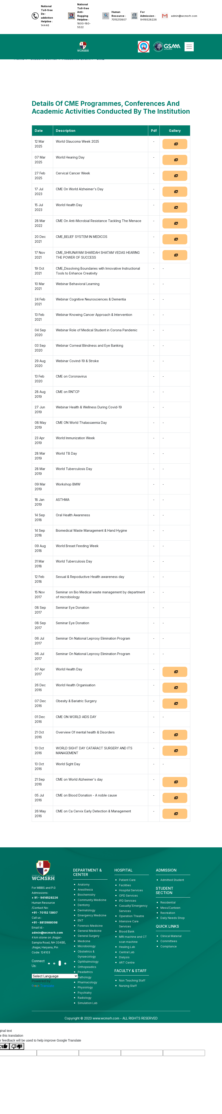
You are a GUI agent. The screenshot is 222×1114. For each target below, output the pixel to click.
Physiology (85, 987)
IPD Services (127, 900)
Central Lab (126, 952)
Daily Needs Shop (172, 918)
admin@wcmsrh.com (184, 15)
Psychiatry (85, 992)
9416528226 (148, 15)
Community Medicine (92, 900)
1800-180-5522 (84, 16)
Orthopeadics (87, 967)
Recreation (167, 913)
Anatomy (84, 884)
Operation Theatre (131, 916)
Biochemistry (86, 894)
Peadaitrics (85, 972)
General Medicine (90, 930)
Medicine (84, 941)
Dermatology (86, 910)
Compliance (168, 946)
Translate (43, 986)
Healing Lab (127, 947)
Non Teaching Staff (132, 980)
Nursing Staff (128, 985)
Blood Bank (126, 931)
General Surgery (89, 936)
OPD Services (128, 895)
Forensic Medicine (90, 925)
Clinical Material (171, 936)
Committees (168, 941)
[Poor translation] (16, 1046)
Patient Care (127, 880)
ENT (80, 920)
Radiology (84, 997)
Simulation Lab (87, 1003)
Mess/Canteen (170, 907)
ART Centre (127, 962)
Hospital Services (131, 890)
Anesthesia (85, 889)
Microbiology (87, 946)
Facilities (125, 885)
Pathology (84, 977)
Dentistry (84, 905)
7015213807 (118, 15)
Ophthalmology (88, 961)
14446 (47, 16)
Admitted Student (172, 880)
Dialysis (124, 957)
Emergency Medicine (92, 915)
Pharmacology (87, 982)
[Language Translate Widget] (55, 976)
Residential (168, 902)
